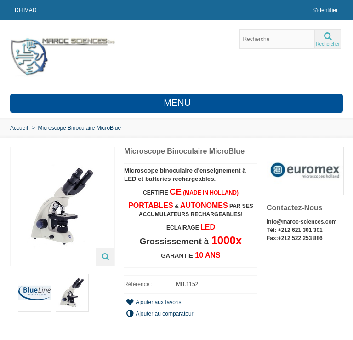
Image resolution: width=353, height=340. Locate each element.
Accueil (19, 128)
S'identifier (325, 10)
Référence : (138, 284)
